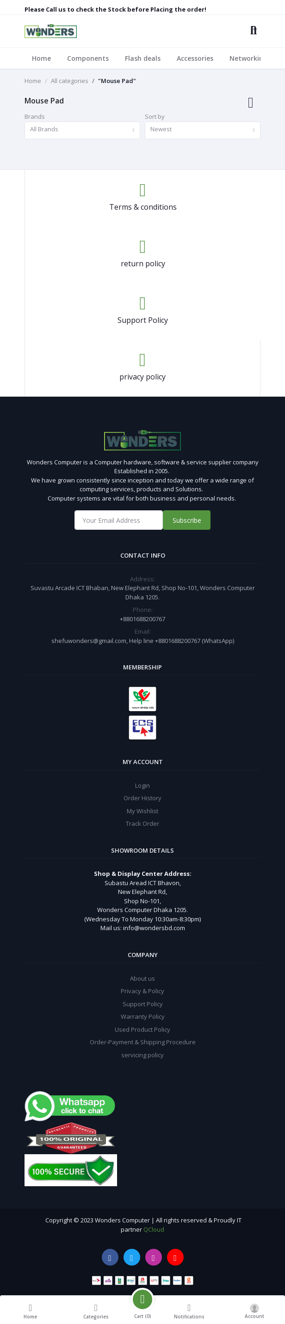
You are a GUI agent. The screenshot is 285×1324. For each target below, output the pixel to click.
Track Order (142, 823)
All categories (69, 81)
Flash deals (143, 58)
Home (41, 58)
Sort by (155, 116)
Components (88, 58)
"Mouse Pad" (117, 81)
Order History (142, 798)
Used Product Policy (142, 1029)
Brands (35, 116)
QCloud (153, 1229)
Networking (248, 58)
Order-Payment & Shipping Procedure (143, 1042)
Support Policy (143, 1004)
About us (142, 978)
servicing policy (142, 1055)
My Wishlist (142, 811)
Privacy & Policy (142, 991)
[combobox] (82, 131)
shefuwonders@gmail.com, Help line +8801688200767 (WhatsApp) (142, 640)
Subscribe (187, 520)
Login (142, 785)
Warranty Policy (143, 1016)
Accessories (195, 58)
